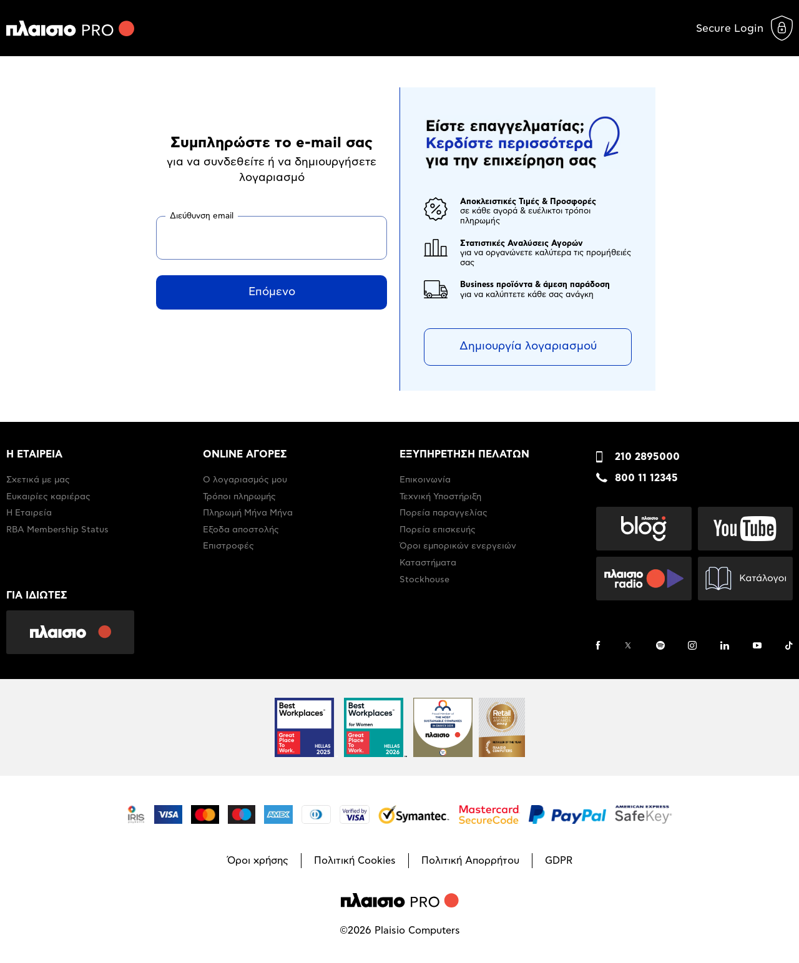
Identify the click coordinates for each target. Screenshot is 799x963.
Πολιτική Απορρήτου (470, 861)
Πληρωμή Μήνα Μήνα (248, 513)
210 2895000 (647, 457)
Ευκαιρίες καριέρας (48, 496)
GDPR (558, 861)
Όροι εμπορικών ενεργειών (458, 546)
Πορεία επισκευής (438, 529)
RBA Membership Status (57, 529)
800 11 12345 (646, 478)
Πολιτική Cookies (355, 861)
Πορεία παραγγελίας (444, 513)
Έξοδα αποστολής (241, 529)
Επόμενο (271, 292)
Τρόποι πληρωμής (239, 496)
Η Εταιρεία (29, 513)
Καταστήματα (428, 563)
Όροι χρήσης (257, 861)
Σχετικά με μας (38, 480)
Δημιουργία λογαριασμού (528, 346)
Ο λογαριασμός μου (245, 480)
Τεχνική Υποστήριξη (440, 496)
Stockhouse (424, 579)
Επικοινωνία (425, 480)
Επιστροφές (228, 546)
